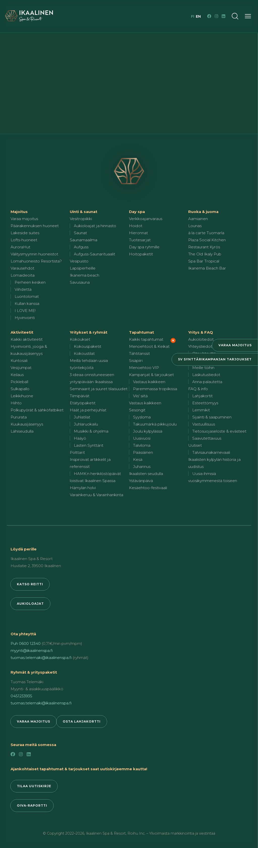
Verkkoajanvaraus (145, 218)
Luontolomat (27, 296)
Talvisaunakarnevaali (211, 452)
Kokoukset (80, 339)
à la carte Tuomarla (206, 232)
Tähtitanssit (139, 353)
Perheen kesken (30, 282)
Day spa (137, 211)
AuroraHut (20, 247)
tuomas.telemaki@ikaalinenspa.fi (41, 657)
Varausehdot (22, 268)
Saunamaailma (83, 239)
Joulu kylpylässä (147, 431)
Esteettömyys (205, 403)
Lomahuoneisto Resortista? (36, 261)
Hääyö (80, 438)
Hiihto (16, 403)
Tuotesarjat (140, 239)
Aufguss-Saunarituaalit (94, 254)
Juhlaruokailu (86, 424)
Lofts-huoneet (24, 239)
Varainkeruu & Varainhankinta (96, 494)
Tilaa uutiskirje (34, 786)
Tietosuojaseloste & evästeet (219, 431)
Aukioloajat (30, 603)
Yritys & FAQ (200, 332)
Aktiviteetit (22, 332)
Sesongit (137, 410)
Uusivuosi (141, 438)
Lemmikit (201, 410)
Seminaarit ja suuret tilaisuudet (98, 388)
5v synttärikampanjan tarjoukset (215, 359)
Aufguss (81, 247)
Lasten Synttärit (88, 445)
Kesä (137, 459)
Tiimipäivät (79, 395)
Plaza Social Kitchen (207, 239)
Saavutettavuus (206, 438)
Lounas (195, 225)
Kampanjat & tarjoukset (151, 374)
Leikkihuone (22, 395)
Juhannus (141, 466)
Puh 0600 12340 (26, 643)
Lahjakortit (202, 395)
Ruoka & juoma (203, 211)
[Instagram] (216, 16)
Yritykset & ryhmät (88, 332)
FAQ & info (198, 388)
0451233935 (21, 696)
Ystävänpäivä (141, 480)
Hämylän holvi (83, 487)
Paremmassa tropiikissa (155, 388)
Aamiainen (198, 218)
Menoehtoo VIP (144, 367)
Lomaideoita (23, 275)
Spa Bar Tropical (203, 261)
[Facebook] (209, 16)
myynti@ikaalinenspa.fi (32, 650)
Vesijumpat (21, 367)
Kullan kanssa (27, 303)
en (198, 16)
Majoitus (19, 211)
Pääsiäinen (143, 452)
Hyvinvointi (25, 317)
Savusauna (80, 282)
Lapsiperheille (82, 268)
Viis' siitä (140, 395)
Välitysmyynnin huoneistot (34, 254)
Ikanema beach (84, 275)
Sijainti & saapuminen (212, 417)
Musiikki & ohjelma (91, 431)
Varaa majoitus (235, 345)
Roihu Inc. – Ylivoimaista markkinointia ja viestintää (171, 833)
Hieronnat (138, 232)
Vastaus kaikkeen (149, 381)
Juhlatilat (82, 417)
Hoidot (135, 225)
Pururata (19, 417)
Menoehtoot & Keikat (149, 346)
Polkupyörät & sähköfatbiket (37, 410)
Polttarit (77, 452)
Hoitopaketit (141, 254)
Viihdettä (23, 289)
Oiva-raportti (32, 805)
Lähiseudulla (22, 431)
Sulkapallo (20, 388)
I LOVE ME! (25, 310)
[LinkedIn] (223, 16)
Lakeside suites (25, 232)
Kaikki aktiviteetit (27, 339)
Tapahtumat (141, 332)
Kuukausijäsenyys (27, 424)
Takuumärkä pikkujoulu (155, 424)
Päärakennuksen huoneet (35, 225)
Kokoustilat (84, 353)
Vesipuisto (79, 261)
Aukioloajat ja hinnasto (95, 225)
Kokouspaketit (87, 346)
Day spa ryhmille (144, 247)
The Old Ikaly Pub (204, 254)
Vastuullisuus (203, 424)
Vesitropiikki (81, 218)
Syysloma (142, 417)
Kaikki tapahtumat (146, 339)
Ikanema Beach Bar (207, 268)
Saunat (80, 232)
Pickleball (19, 381)
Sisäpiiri (136, 360)
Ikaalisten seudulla (146, 473)
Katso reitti (30, 584)
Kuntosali (19, 360)
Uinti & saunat (83, 211)
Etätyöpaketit (82, 403)
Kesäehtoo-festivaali (148, 487)
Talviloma (141, 445)
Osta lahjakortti (82, 721)
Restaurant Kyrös (204, 247)
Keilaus (17, 374)
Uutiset (195, 445)
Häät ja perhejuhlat (88, 410)
